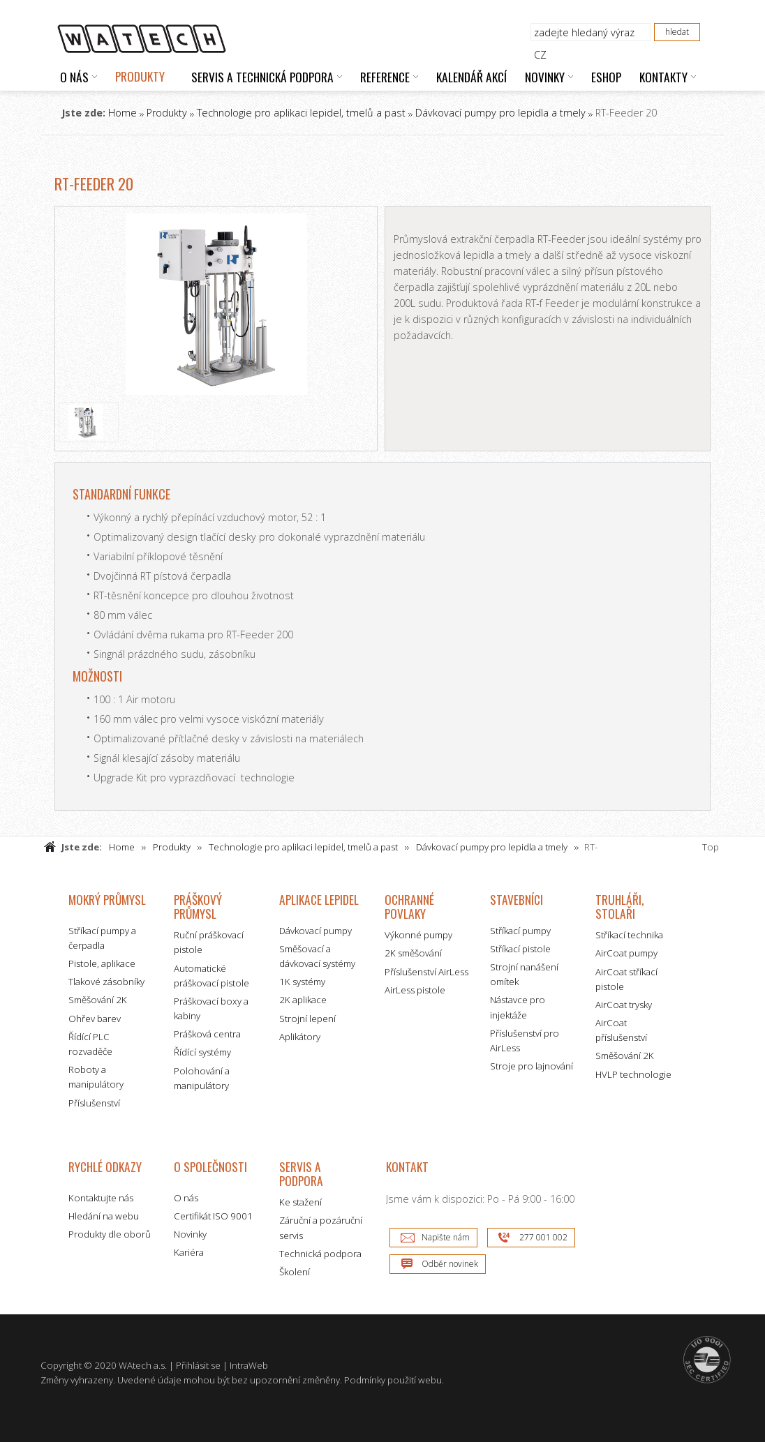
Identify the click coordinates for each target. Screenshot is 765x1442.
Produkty (167, 112)
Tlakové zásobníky (106, 981)
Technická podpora (320, 1253)
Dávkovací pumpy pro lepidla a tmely (500, 112)
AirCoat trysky (623, 1004)
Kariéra (189, 1252)
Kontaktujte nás (100, 1198)
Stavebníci (516, 899)
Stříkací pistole (520, 948)
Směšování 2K (97, 999)
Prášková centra (207, 1034)
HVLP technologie (633, 1074)
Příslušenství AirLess (426, 972)
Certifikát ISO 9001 (213, 1216)
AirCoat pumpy (626, 953)
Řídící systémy (202, 1052)
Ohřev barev (94, 1018)
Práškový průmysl (198, 906)
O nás (186, 1198)
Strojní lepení (307, 1018)
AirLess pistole (415, 990)
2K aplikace (303, 999)
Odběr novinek (450, 1264)
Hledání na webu (103, 1216)
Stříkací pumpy (520, 930)
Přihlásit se (198, 1365)
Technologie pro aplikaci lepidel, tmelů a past (301, 112)
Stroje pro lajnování (531, 1066)
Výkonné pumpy (418, 935)
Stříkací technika (629, 935)
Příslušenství (94, 1103)
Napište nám (446, 1237)
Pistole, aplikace (101, 963)
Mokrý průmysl (107, 899)
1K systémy (302, 981)
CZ (540, 54)
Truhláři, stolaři (619, 906)
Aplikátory (299, 1036)
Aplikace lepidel (319, 899)
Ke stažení (300, 1202)
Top (710, 847)
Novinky (190, 1234)
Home (122, 112)
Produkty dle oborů (109, 1234)
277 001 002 (543, 1237)
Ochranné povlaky (409, 906)
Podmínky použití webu (393, 1380)
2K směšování (413, 953)
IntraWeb (249, 1365)
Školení (294, 1271)
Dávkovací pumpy (315, 930)
